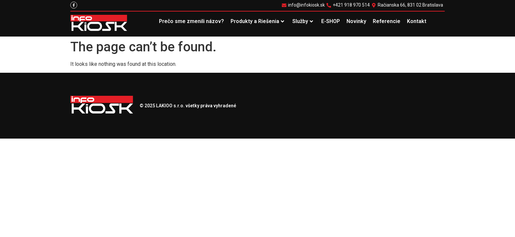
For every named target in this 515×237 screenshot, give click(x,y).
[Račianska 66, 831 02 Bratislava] (408, 5)
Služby (302, 21)
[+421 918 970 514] (348, 5)
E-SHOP (330, 21)
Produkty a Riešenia (257, 21)
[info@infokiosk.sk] (304, 5)
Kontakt (416, 21)
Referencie (386, 21)
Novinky (356, 21)
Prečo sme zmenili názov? (191, 21)
